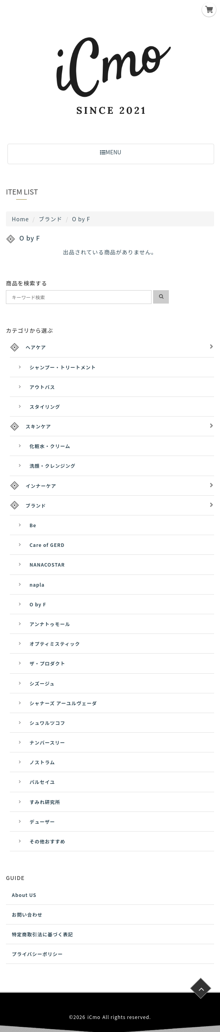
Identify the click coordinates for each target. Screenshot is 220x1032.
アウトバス (42, 387)
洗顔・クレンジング (53, 465)
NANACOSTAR (47, 564)
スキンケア (38, 426)
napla (37, 584)
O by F (38, 604)
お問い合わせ (27, 914)
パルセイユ (42, 781)
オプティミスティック (55, 643)
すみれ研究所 (45, 802)
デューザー (42, 821)
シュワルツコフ (47, 722)
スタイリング (45, 406)
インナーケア (41, 485)
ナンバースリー (47, 742)
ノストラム (42, 762)
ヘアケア (36, 347)
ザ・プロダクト (47, 663)
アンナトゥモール (50, 624)
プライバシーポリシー (37, 953)
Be (33, 525)
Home (20, 219)
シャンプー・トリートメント (63, 367)
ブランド (50, 219)
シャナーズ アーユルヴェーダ (63, 703)
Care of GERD (47, 544)
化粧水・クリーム (50, 446)
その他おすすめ (47, 841)
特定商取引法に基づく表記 (42, 934)
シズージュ (42, 683)
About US (24, 894)
